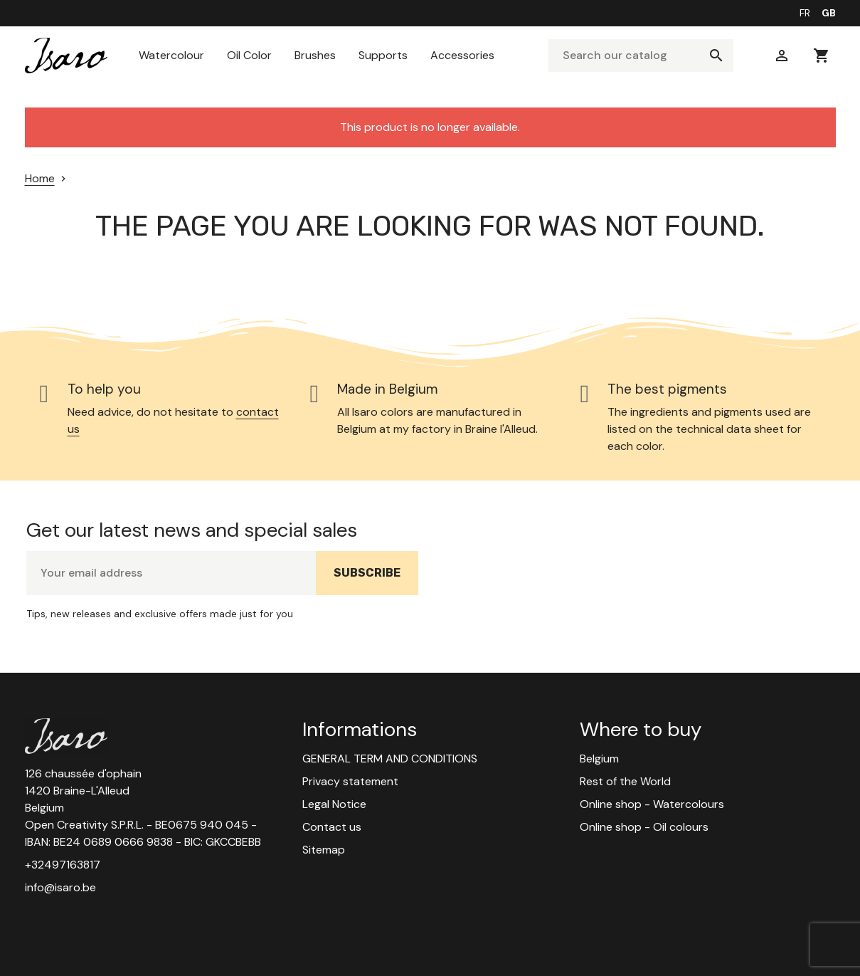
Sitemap (323, 849)
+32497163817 (62, 864)
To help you (104, 389)
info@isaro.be (60, 887)
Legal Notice (334, 804)
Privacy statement (350, 781)
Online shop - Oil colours (644, 826)
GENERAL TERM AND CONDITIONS (389, 758)
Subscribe (376, 580)
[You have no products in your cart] (821, 55)
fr (805, 12)
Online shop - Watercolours (652, 804)
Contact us (331, 826)
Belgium (599, 758)
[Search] (640, 55)
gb (829, 12)
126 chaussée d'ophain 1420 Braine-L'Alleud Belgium (83, 790)
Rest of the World (625, 781)
